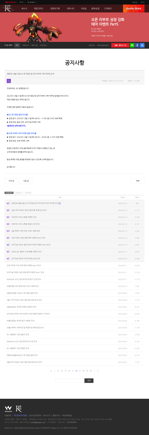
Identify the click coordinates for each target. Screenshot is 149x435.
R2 (8, 8)
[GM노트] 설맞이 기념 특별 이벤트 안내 (26, 251)
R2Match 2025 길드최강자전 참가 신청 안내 (24, 279)
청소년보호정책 (35, 415)
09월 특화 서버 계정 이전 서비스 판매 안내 (22, 286)
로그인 (142, 2)
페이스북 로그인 (137, 45)
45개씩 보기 (28, 193)
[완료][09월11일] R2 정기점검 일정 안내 (22, 293)
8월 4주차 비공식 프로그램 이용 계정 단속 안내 (24, 362)
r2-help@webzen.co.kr (38, 422)
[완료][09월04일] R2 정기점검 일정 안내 (22, 355)
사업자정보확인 (71, 422)
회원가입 (134, 2)
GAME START (133, 8)
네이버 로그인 (132, 45)
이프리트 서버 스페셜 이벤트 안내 (23, 217)
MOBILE (32, 2)
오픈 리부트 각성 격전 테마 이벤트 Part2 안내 (24, 265)
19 (87, 371)
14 (69, 371)
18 (83, 371)
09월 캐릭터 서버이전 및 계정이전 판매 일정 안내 (25, 327)
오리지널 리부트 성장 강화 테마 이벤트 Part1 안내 (25, 272)
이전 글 (11, 181)
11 (58, 371)
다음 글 (26, 181)
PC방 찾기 (43, 45)
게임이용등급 (67, 415)
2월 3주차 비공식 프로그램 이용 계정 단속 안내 (28, 210)
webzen (10, 2)
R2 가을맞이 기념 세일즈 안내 (18, 334)
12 (62, 371)
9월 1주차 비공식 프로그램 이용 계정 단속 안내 (24, 300)
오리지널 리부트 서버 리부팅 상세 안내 (25, 258)
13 (65, 371)
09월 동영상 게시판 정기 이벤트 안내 (20, 321)
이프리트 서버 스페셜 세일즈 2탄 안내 (25, 224)
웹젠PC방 (56, 415)
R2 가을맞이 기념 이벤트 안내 (18, 348)
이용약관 (8, 415)
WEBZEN (8, 409)
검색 (89, 380)
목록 (137, 181)
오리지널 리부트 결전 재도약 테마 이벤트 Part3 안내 (30, 245)
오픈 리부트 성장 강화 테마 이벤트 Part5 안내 (28, 238)
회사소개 (46, 415)
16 (76, 371)
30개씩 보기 (18, 193)
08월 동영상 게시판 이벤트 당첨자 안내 (21, 307)
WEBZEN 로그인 (120, 45)
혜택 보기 (26, 45)
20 (91, 371)
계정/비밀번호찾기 (103, 45)
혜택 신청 (34, 45)
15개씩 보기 (9, 193)
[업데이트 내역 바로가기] (16, 126)
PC (22, 2)
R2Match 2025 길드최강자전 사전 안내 (22, 341)
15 (73, 371)
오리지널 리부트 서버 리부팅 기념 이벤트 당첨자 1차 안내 (28, 314)
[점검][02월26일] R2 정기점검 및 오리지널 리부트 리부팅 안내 (36, 203)
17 (80, 371)
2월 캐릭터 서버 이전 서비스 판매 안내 (25, 231)
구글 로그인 (142, 45)
